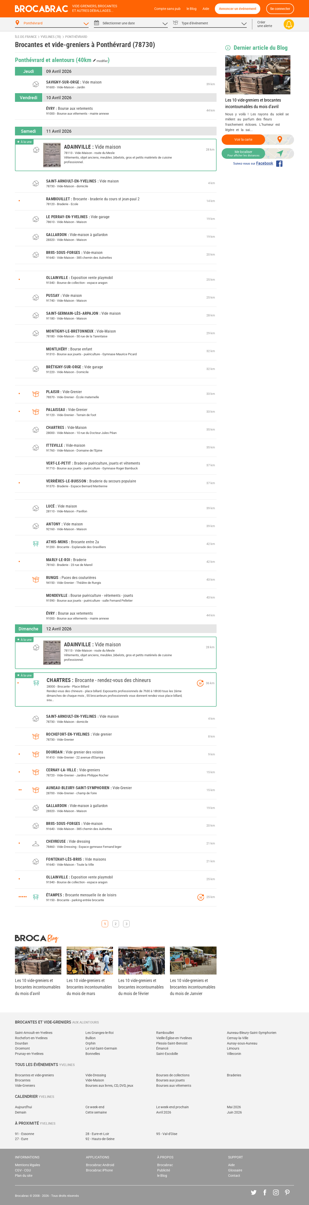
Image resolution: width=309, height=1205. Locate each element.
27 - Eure (21, 1139)
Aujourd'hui (23, 1107)
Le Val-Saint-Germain (101, 1048)
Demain (20, 1112)
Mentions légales (27, 1165)
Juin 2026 (234, 1112)
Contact (234, 1176)
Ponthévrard (76, 37)
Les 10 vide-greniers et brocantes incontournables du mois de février (141, 987)
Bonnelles (92, 1054)
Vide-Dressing (95, 1075)
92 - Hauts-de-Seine (99, 1139)
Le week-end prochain (172, 1107)
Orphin (90, 1043)
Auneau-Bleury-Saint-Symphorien (251, 1033)
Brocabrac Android (100, 1165)
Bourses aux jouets (170, 1080)
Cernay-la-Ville (237, 1038)
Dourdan (21, 1043)
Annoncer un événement (237, 8)
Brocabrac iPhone (99, 1170)
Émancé (162, 1048)
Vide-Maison (94, 1080)
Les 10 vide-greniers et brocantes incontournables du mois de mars (89, 987)
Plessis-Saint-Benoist (172, 1043)
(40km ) (93, 60)
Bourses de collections (173, 1075)
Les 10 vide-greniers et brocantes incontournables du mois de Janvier (192, 987)
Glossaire (235, 1170)
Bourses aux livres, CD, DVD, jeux (109, 1086)
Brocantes (22, 1080)
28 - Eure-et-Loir (97, 1134)
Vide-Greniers (25, 1086)
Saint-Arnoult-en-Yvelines (33, 1033)
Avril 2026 (163, 1112)
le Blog (192, 9)
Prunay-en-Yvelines (29, 1054)
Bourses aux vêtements (173, 1086)
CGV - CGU (23, 1170)
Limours (233, 1048)
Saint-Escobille (167, 1054)
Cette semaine (96, 1112)
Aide (206, 9)
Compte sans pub (167, 9)
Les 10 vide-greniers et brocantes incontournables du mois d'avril (253, 103)
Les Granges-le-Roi (99, 1033)
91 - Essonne (24, 1134)
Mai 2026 (234, 1107)
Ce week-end (94, 1107)
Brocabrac (165, 1165)
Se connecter (280, 8)
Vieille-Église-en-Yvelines (174, 1038)
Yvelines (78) (51, 37)
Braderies (234, 1075)
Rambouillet (165, 1033)
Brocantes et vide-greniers (34, 1075)
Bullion (90, 1038)
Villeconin (234, 1054)
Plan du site (23, 1176)
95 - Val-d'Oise (166, 1134)
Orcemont (22, 1048)
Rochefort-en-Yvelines (31, 1038)
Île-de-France (26, 37)
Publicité (163, 1170)
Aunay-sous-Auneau (242, 1043)
